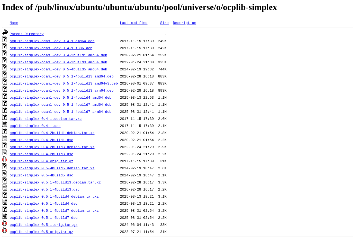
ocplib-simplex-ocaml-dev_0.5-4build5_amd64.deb (58, 69)
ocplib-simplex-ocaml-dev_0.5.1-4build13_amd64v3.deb (64, 83)
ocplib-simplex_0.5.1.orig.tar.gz (44, 224)
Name (14, 22)
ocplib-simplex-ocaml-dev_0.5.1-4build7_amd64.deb (60, 104)
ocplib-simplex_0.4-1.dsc (35, 125)
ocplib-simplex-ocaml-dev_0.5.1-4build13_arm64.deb (62, 90)
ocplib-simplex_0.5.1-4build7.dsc (44, 217)
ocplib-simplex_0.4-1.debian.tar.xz (46, 118)
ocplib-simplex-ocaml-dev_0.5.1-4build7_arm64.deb (60, 111)
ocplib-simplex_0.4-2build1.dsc (41, 139)
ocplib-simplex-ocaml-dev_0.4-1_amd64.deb (52, 40)
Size (164, 22)
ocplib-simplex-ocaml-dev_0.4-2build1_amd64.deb (58, 54)
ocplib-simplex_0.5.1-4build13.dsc (45, 189)
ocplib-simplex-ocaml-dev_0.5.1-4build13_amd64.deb (62, 76)
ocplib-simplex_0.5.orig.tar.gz (41, 231)
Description (184, 22)
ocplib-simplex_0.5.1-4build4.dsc (44, 203)
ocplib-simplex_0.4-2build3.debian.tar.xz (52, 146)
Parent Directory (27, 33)
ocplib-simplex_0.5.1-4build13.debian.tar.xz (55, 182)
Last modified (133, 22)
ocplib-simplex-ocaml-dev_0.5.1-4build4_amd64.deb (60, 97)
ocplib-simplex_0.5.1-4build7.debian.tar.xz (54, 210)
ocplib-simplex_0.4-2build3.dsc (41, 153)
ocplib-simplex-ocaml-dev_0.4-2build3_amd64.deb (58, 62)
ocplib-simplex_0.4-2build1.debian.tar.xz (52, 132)
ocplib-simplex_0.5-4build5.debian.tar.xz (52, 168)
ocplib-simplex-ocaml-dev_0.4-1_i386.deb (51, 47)
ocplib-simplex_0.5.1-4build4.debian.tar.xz (54, 196)
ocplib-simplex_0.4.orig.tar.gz (41, 160)
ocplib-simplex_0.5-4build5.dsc (41, 175)
